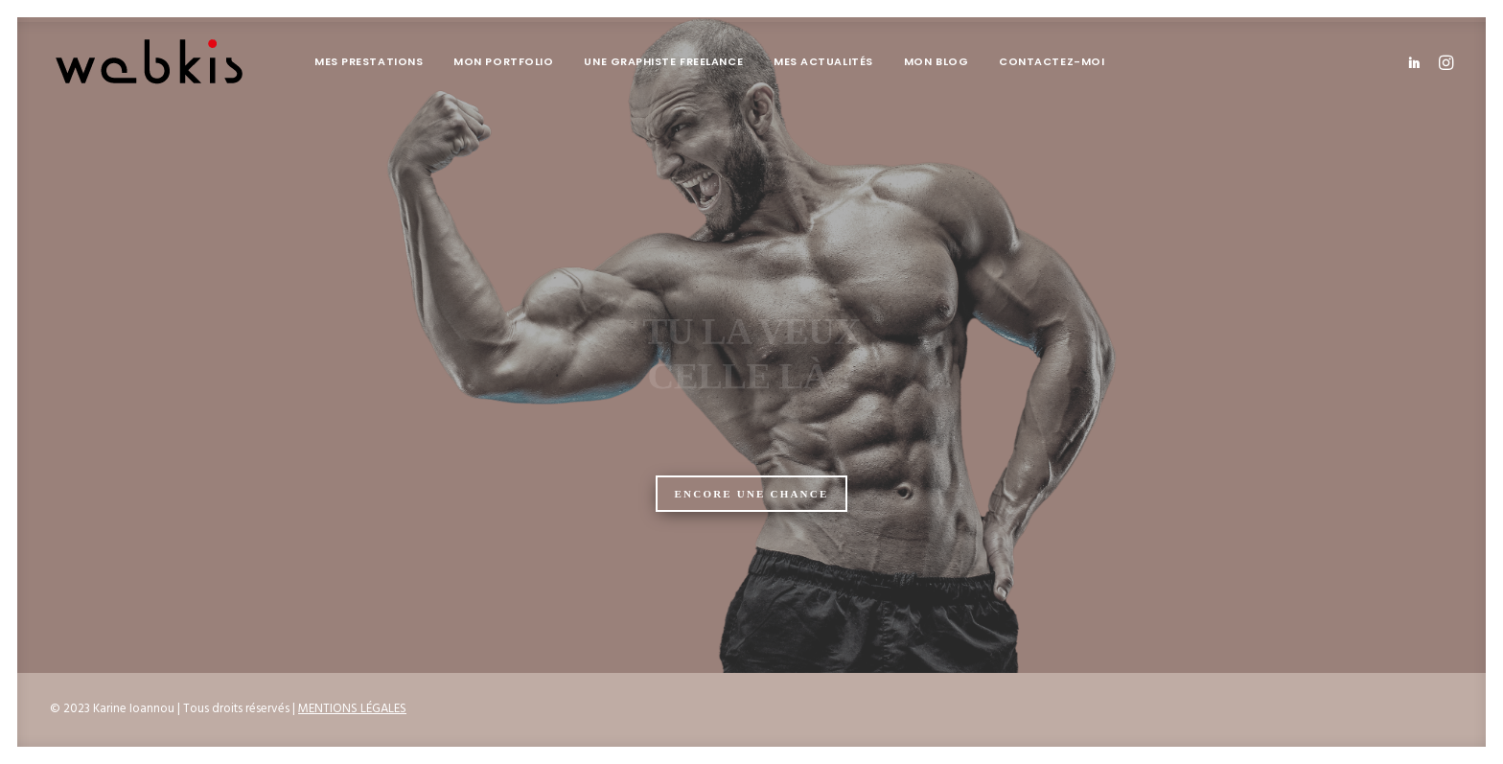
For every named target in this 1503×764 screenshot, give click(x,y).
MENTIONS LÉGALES (352, 709)
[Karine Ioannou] (149, 62)
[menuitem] (368, 61)
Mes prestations (368, 61)
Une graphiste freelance (663, 61)
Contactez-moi (1051, 61)
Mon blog (936, 61)
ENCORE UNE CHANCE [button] (752, 493)
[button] (1417, 61)
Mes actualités (823, 61)
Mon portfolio (503, 61)
